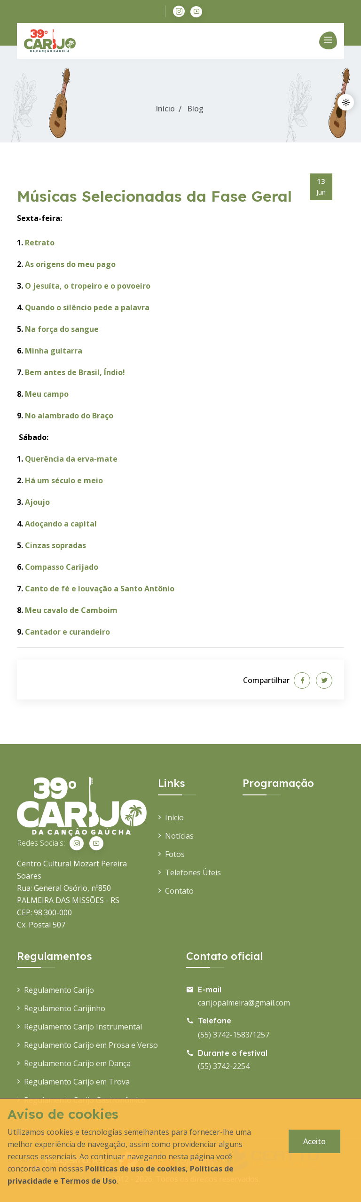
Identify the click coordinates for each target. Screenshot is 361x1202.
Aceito (314, 1141)
